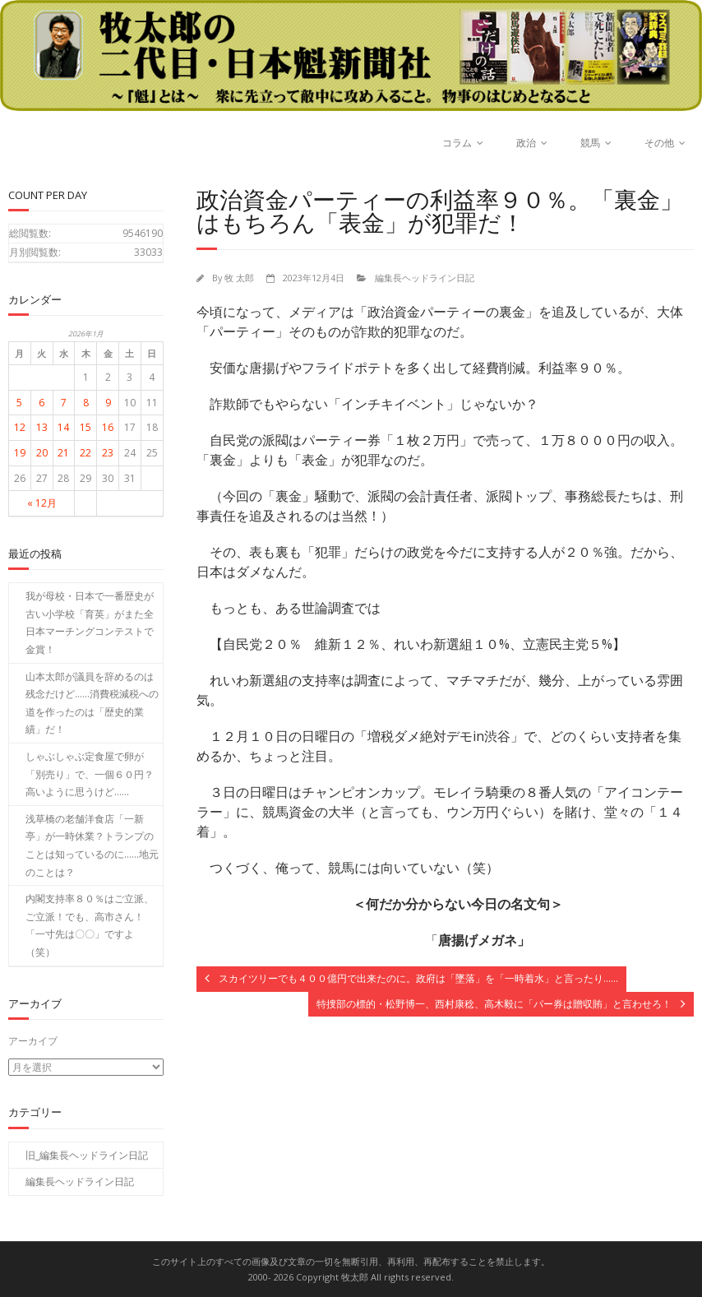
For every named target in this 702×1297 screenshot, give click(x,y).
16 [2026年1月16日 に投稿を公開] (107, 427)
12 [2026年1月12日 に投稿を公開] (19, 427)
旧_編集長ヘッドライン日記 (86, 1154)
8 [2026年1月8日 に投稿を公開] (86, 403)
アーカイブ (33, 1041)
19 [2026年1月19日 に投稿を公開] (19, 453)
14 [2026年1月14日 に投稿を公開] (63, 427)
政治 (526, 143)
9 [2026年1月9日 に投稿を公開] (108, 403)
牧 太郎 (239, 277)
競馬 (590, 143)
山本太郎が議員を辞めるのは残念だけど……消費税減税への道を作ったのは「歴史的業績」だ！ (92, 703)
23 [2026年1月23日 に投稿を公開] (107, 453)
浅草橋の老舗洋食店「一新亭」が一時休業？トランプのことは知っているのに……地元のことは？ (92, 845)
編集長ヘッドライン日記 (424, 277)
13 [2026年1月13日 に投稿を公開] (42, 427)
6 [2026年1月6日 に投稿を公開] (41, 403)
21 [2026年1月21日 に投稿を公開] (63, 453)
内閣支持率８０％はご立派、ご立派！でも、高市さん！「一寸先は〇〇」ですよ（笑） (89, 925)
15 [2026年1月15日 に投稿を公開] (85, 427)
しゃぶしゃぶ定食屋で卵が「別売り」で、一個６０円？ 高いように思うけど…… (94, 774)
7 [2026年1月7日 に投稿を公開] (64, 403)
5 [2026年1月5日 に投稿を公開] (19, 403)
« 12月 (42, 503)
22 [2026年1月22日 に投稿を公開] (85, 453)
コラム (457, 143)
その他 (659, 143)
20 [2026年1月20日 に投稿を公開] (42, 453)
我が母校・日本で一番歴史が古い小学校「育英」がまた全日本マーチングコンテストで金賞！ (89, 622)
